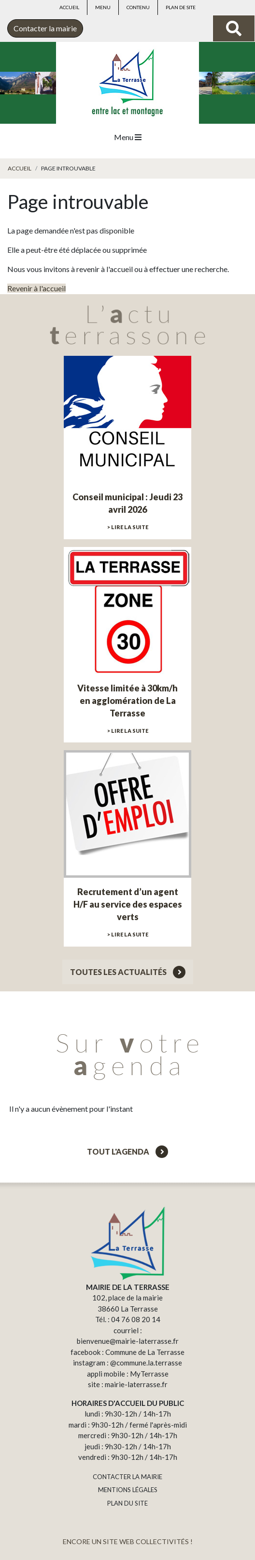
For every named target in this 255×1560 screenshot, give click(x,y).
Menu (103, 7)
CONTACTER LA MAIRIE (127, 1477)
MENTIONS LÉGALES (127, 1490)
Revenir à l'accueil (36, 288)
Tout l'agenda (127, 1151)
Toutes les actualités (127, 971)
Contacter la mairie (45, 28)
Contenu (138, 7)
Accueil (69, 7)
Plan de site (181, 7)
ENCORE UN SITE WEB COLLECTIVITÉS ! (128, 1541)
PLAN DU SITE (127, 1503)
